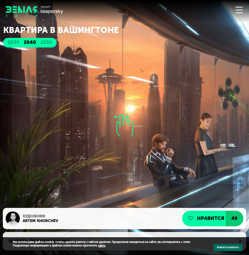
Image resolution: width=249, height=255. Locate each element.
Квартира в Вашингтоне (61, 30)
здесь (101, 245)
